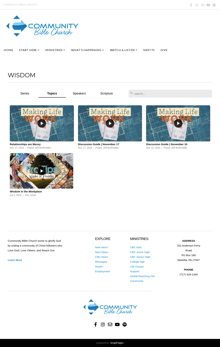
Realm (99, 266)
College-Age (137, 261)
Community (137, 280)
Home (8, 50)
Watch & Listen (123, 50)
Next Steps (101, 252)
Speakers (79, 93)
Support (134, 271)
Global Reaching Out (142, 276)
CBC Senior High (140, 256)
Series (24, 93)
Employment (102, 271)
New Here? (101, 247)
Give (164, 50)
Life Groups (137, 266)
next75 (149, 50)
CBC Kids (136, 247)
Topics (52, 93)
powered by (110, 343)
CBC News (101, 256)
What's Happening (87, 50)
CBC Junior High (140, 252)
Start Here (29, 50)
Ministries (55, 50)
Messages (101, 261)
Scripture (106, 93)
